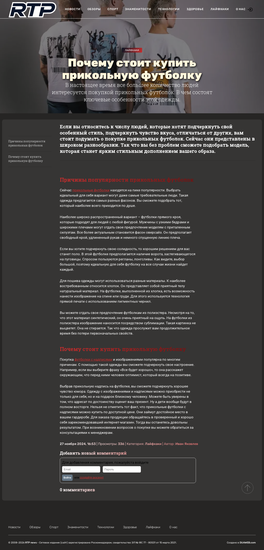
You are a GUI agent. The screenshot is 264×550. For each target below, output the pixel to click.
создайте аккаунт (92, 477)
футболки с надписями (93, 359)
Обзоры (94, 9)
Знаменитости (138, 9)
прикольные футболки (91, 190)
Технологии (169, 9)
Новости (72, 9)
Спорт (112, 9)
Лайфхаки (220, 9)
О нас (241, 9)
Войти (67, 477)
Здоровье (195, 9)
